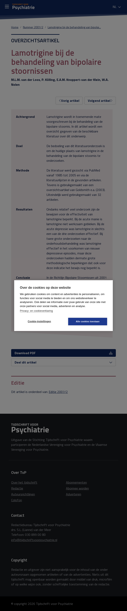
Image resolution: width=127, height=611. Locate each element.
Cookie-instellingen (39, 321)
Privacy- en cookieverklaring (36, 310)
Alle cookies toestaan (88, 321)
